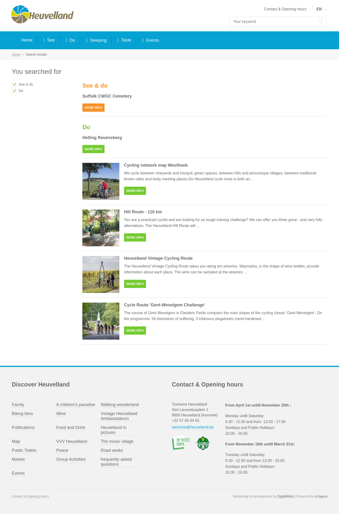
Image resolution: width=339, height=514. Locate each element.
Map (16, 441)
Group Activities (71, 459)
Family (18, 404)
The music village (117, 441)
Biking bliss (22, 413)
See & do (26, 84)
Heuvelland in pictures (113, 430)
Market (18, 459)
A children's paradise (75, 404)
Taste (125, 40)
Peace (62, 450)
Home (26, 40)
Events (152, 40)
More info (93, 107)
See (50, 40)
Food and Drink (70, 427)
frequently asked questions (116, 462)
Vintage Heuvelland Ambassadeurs (119, 416)
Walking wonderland (120, 404)
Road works (112, 450)
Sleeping (97, 40)
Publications (23, 427)
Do (72, 40)
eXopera (321, 496)
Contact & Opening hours (285, 9)
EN (319, 9)
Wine (61, 413)
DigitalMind (286, 496)
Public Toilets (24, 450)
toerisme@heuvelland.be (193, 427)
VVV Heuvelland (71, 441)
